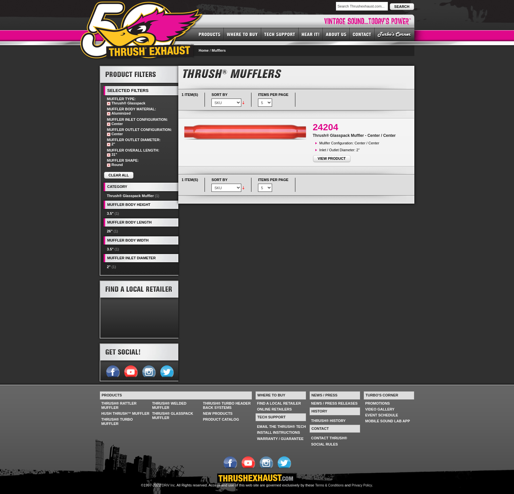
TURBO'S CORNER (394, 34)
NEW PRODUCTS (217, 413)
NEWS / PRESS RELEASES (334, 403)
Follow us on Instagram (149, 370)
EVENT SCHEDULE (381, 415)
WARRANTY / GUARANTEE (280, 439)
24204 (325, 127)
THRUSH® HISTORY (328, 421)
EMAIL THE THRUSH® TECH (281, 427)
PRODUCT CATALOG (221, 419)
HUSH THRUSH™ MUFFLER (125, 413)
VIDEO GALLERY (379, 409)
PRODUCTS (209, 34)
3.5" (110, 213)
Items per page (273, 95)
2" (108, 267)
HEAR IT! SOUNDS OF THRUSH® (311, 34)
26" (109, 231)
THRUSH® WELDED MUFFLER (169, 405)
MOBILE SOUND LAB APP (387, 421)
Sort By (219, 95)
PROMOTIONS (377, 403)
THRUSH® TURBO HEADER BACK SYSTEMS (227, 405)
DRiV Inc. (169, 485)
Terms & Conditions (329, 485)
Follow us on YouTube (131, 370)
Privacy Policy (362, 485)
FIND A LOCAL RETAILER (279, 403)
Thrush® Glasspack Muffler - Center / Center (354, 135)
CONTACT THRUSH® (329, 438)
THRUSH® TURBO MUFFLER (117, 421)
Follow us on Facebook (113, 370)
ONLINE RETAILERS (274, 409)
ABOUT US (336, 34)
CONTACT (362, 34)
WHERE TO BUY (242, 34)
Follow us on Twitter (167, 370)
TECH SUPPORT (280, 34)
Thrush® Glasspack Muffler (130, 196)
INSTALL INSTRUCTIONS (278, 432)
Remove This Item (108, 103)
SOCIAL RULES (324, 444)
